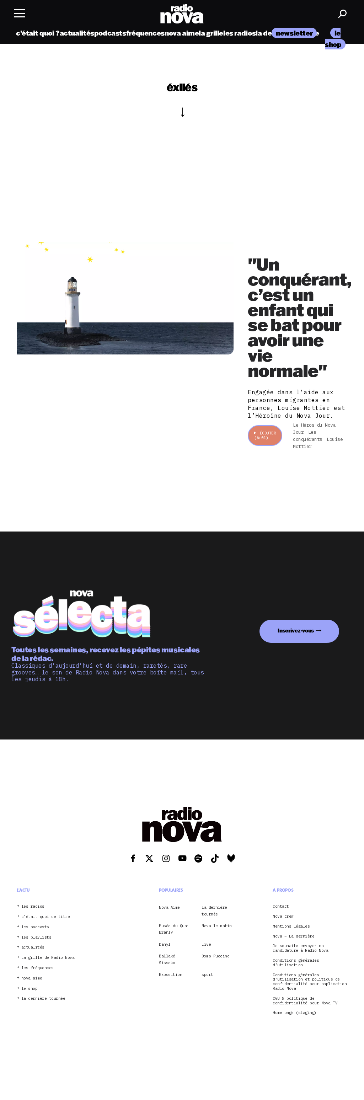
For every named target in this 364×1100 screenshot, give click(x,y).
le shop (29, 988)
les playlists (36, 937)
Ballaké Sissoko (167, 959)
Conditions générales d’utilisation (296, 962)
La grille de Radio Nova (48, 957)
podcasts (110, 32)
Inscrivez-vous (296, 630)
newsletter (294, 32)
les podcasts (35, 927)
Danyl (165, 944)
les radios (239, 32)
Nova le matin (217, 925)
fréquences (145, 32)
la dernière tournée (43, 998)
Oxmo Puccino (215, 956)
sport (207, 974)
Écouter (265, 435)
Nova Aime (169, 907)
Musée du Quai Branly (174, 929)
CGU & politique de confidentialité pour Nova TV (305, 1000)
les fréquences (37, 968)
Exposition (170, 974)
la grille (211, 32)
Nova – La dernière (293, 936)
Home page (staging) (295, 1012)
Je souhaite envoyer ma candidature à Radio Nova (300, 948)
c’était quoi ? (38, 32)
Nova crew (283, 916)
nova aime (182, 32)
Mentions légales (291, 926)
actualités (77, 32)
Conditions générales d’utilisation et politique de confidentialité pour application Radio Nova (310, 982)
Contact (281, 906)
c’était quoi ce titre (45, 916)
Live (206, 944)
